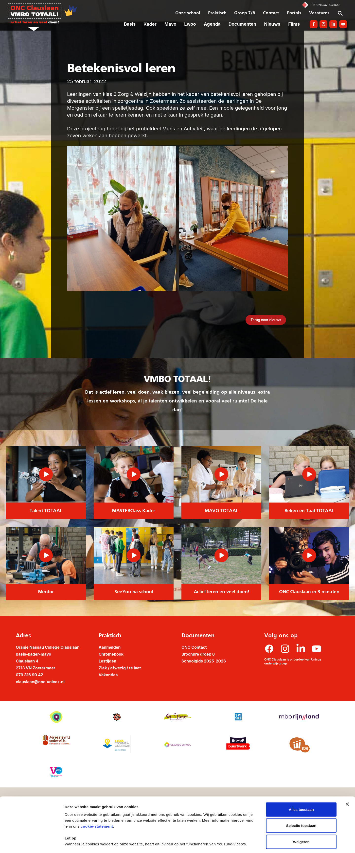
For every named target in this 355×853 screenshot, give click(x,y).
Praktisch (217, 13)
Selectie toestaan (301, 804)
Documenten (242, 24)
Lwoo (190, 24)
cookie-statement (97, 805)
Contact (271, 13)
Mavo (170, 24)
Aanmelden (110, 647)
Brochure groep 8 (198, 654)
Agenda (212, 24)
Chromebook (111, 654)
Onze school (187, 13)
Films (294, 24)
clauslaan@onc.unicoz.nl (40, 681)
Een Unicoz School (325, 5)
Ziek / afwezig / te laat (120, 667)
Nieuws (272, 24)
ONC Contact (194, 647)
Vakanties (108, 674)
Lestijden (107, 661)
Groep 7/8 (244, 13)
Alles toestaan (301, 788)
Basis (130, 24)
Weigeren (301, 820)
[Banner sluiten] (347, 783)
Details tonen (266, 843)
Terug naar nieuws (265, 320)
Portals (294, 13)
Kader (150, 24)
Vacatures (319, 13)
